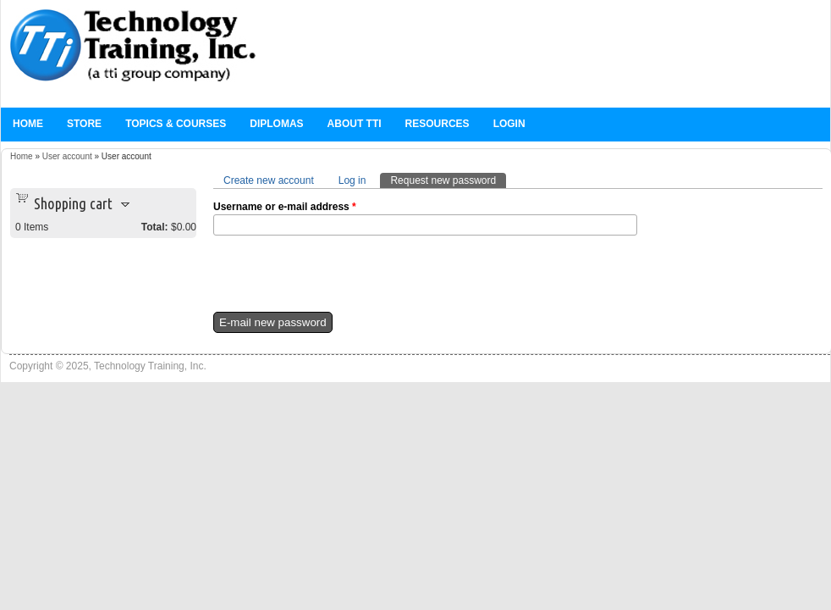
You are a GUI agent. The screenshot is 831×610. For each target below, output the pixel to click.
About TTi (354, 124)
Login (509, 124)
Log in (352, 180)
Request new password (448, 179)
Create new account (268, 180)
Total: (154, 227)
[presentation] (342, 279)
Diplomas (276, 124)
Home (28, 124)
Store (84, 124)
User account (67, 156)
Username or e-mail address (284, 207)
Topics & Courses (175, 124)
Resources (437, 124)
